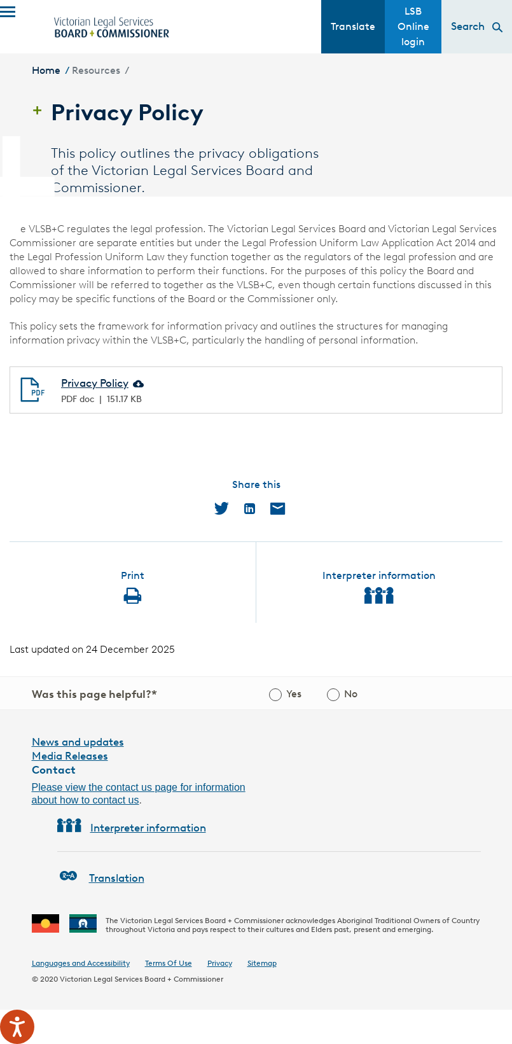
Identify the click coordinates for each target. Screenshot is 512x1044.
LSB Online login (413, 26)
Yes (293, 694)
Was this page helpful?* (94, 694)
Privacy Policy (94, 383)
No (350, 694)
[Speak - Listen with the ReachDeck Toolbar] (17, 1027)
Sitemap (262, 963)
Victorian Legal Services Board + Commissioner (141, 979)
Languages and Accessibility (81, 963)
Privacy (219, 963)
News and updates (78, 741)
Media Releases (70, 755)
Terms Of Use (168, 963)
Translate (353, 26)
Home (46, 70)
